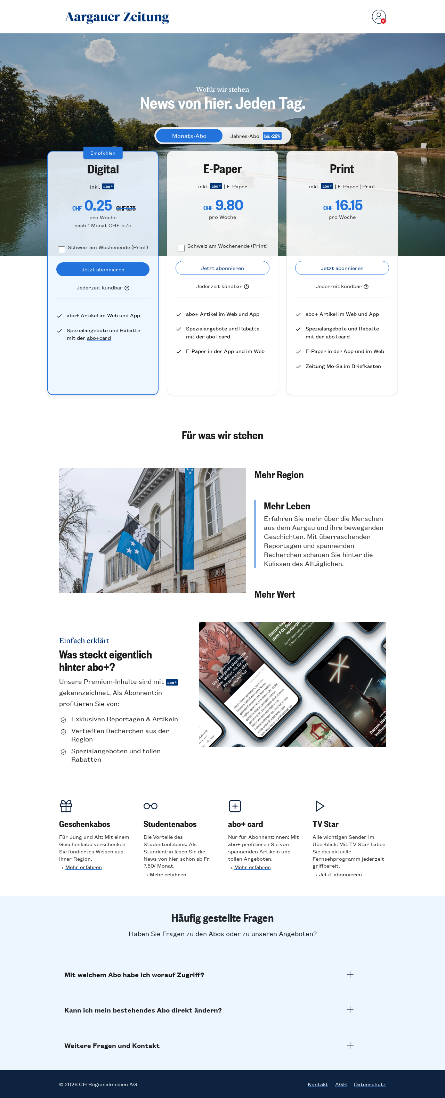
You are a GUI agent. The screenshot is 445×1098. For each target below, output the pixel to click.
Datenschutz (370, 1084)
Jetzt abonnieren (340, 874)
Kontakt (318, 1084)
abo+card (99, 337)
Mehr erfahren (83, 866)
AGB (341, 1084)
